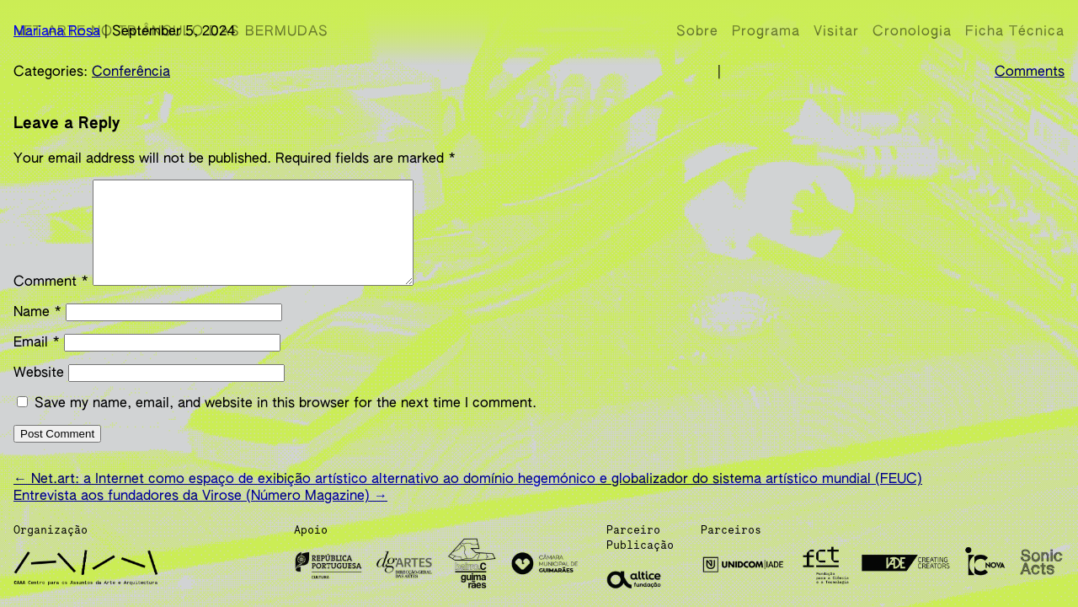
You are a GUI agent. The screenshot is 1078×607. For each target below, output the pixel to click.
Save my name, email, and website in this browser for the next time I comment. (285, 417)
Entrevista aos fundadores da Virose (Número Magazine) (200, 503)
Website (38, 387)
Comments (1030, 72)
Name (37, 326)
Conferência (131, 72)
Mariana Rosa (56, 32)
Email (36, 356)
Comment (50, 296)
